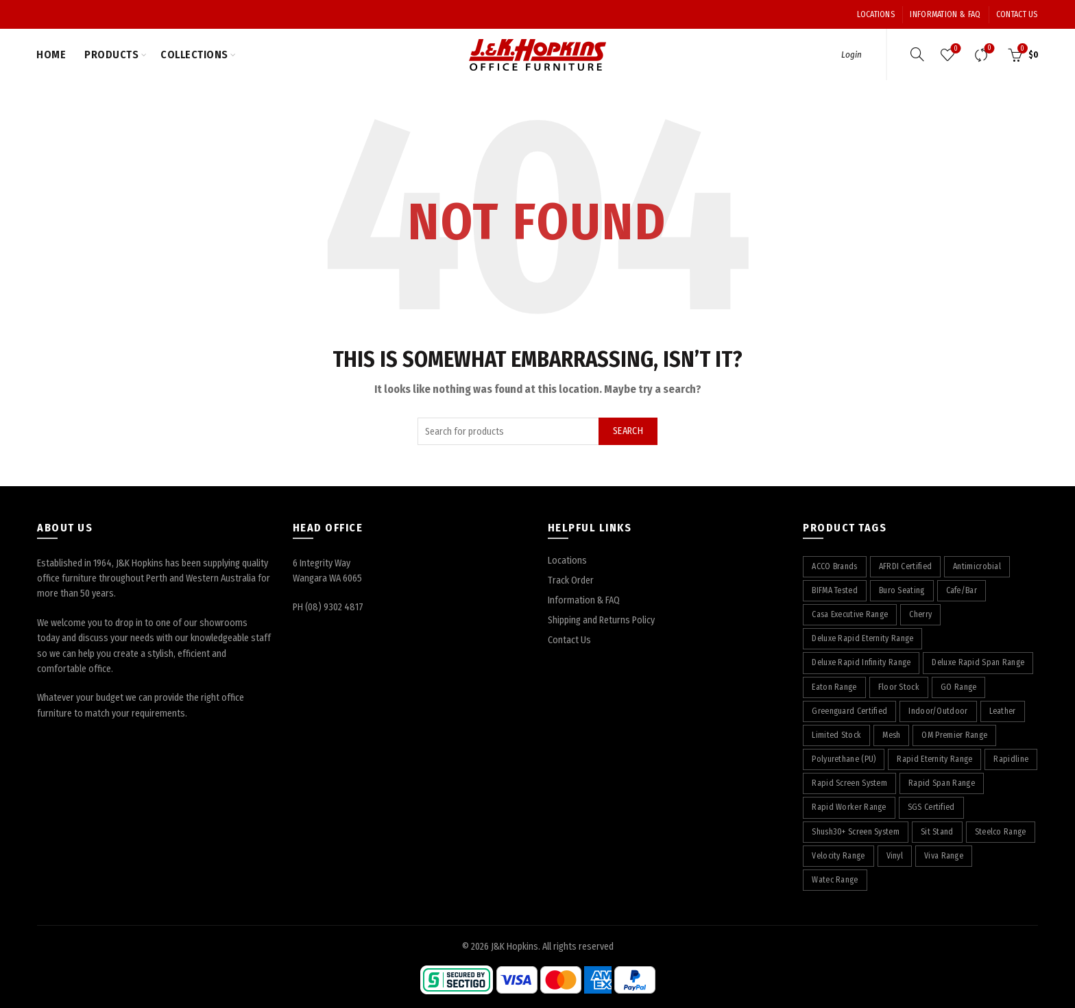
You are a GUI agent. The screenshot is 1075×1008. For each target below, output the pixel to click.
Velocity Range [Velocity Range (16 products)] (838, 856)
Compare (987, 49)
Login (851, 54)
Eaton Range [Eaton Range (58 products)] (834, 687)
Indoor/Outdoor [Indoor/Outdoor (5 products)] (937, 711)
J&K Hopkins (514, 946)
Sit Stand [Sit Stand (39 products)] (937, 832)
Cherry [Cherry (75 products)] (920, 614)
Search (628, 431)
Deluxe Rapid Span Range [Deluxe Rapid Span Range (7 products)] (978, 662)
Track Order (571, 580)
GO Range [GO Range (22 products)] (958, 687)
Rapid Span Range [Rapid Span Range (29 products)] (941, 783)
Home (51, 54)
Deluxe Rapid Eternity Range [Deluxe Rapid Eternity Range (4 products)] (862, 638)
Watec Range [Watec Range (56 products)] (835, 880)
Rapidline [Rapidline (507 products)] (1010, 759)
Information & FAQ (945, 14)
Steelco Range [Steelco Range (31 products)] (1000, 832)
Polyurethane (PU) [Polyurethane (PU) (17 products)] (843, 759)
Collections (194, 54)
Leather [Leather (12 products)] (1002, 711)
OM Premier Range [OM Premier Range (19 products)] (954, 735)
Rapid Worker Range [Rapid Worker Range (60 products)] (849, 807)
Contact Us (1017, 14)
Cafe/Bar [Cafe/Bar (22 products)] (961, 590)
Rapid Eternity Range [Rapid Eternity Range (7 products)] (934, 759)
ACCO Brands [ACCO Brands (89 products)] (834, 566)
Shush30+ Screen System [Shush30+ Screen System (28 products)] (855, 832)
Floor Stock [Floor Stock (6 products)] (898, 687)
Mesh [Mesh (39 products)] (891, 735)
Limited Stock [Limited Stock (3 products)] (836, 735)
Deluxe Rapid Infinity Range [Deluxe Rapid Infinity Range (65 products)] (861, 662)
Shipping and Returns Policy (601, 620)
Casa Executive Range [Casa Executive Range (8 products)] (850, 614)
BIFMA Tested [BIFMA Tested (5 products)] (835, 590)
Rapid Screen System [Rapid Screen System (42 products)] (849, 783)
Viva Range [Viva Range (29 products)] (943, 856)
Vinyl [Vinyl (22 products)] (895, 856)
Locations (876, 14)
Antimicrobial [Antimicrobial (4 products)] (977, 566)
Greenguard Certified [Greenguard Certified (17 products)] (849, 711)
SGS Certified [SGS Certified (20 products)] (931, 807)
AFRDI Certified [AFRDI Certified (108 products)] (905, 566)
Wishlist (954, 49)
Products (111, 54)
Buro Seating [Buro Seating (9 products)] (902, 590)
